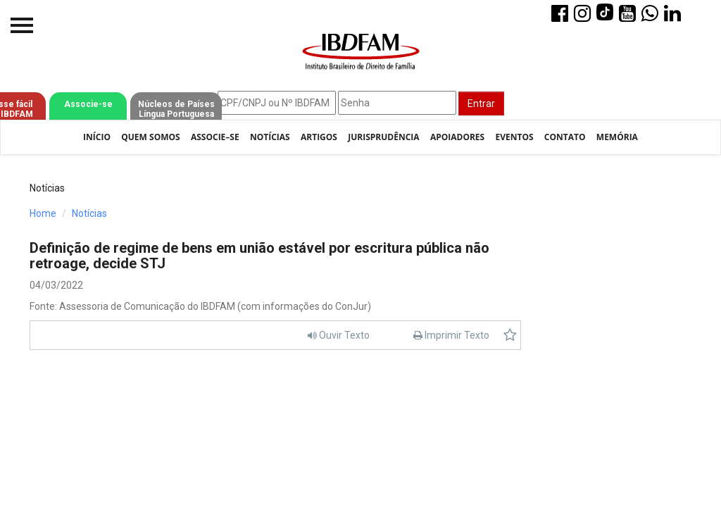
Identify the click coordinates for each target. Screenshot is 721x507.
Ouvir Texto (339, 335)
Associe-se (88, 104)
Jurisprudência (383, 137)
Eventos (514, 137)
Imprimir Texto (451, 335)
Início (97, 137)
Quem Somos (150, 137)
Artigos (319, 137)
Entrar (481, 103)
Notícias (270, 137)
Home (43, 213)
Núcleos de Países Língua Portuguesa (176, 109)
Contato (565, 137)
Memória (617, 137)
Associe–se (215, 137)
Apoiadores (457, 137)
